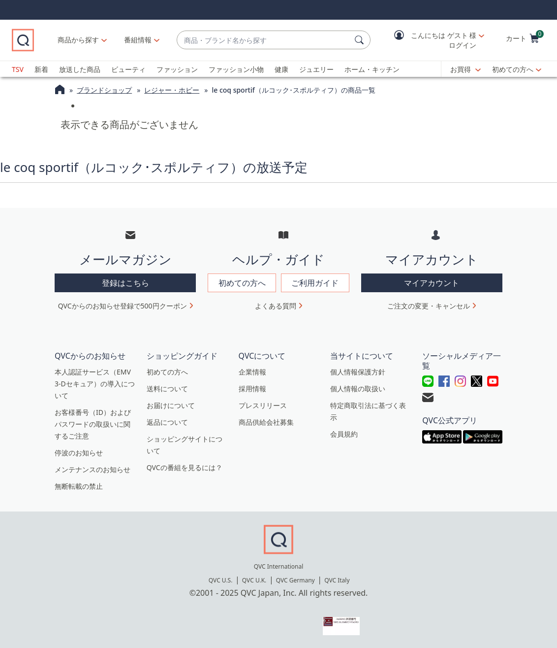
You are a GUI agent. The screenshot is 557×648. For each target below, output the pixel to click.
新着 (41, 69)
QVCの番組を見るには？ (184, 467)
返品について (167, 422)
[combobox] (263, 40)
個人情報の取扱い (357, 388)
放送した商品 (79, 69)
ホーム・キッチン (372, 69)
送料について (167, 388)
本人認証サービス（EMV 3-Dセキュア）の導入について (95, 383)
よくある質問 (275, 305)
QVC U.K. (254, 580)
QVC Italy (336, 580)
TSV (18, 69)
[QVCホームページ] (59, 91)
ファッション (177, 69)
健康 (281, 69)
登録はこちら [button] (125, 282)
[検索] (360, 40)
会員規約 (344, 434)
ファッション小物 (236, 69)
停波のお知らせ (79, 452)
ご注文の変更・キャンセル (428, 305)
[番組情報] (138, 40)
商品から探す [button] (78, 39)
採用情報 (252, 388)
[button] (432, 40)
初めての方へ (512, 69)
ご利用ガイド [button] (315, 282)
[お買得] (465, 69)
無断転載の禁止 (79, 486)
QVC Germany (295, 580)
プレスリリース (263, 405)
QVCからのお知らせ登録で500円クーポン (122, 305)
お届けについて (171, 405)
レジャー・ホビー (171, 90)
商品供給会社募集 (266, 422)
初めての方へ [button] (242, 282)
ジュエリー (316, 69)
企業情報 (252, 371)
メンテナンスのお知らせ (92, 469)
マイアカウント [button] (431, 282)
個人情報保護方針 (357, 371)
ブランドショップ (104, 90)
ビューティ (128, 69)
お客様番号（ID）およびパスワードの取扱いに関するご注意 (93, 424)
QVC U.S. (221, 580)
